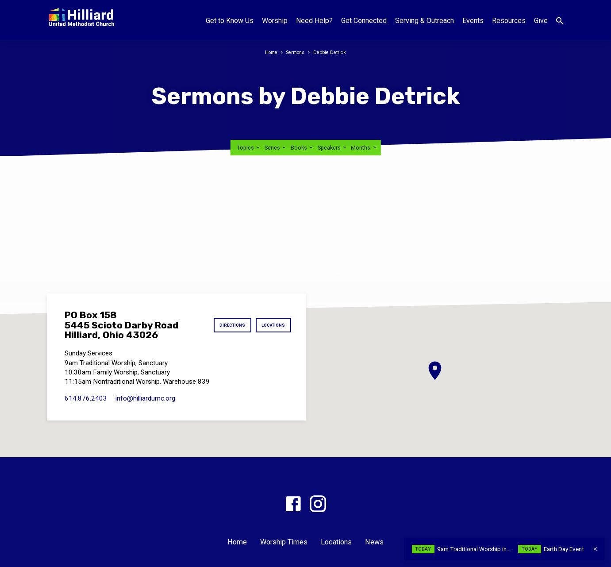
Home (267, 52)
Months (364, 147)
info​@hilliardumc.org (145, 398)
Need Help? (314, 20)
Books (302, 147)
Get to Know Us (230, 20)
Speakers (333, 147)
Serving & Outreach (424, 20)
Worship (275, 20)
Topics (249, 147)
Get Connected (364, 20)
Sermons (295, 52)
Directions (221, 325)
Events (473, 20)
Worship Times (283, 542)
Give (541, 20)
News (374, 542)
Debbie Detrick (333, 52)
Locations (270, 325)
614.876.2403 (86, 398)
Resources (509, 20)
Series (276, 147)
